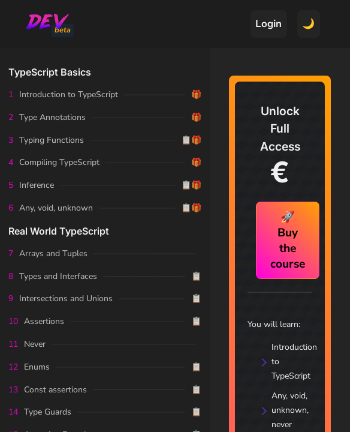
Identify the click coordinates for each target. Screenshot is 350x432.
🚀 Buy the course (287, 240)
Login (268, 24)
